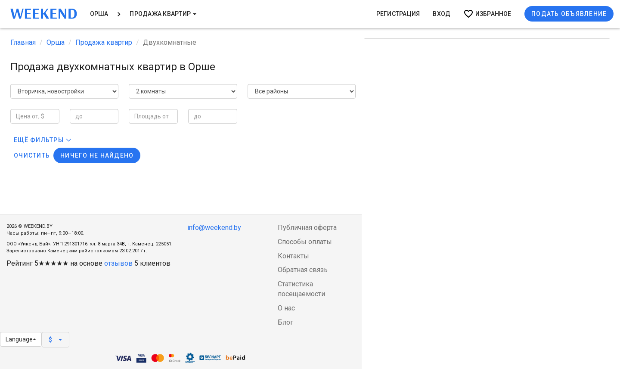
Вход (441, 13)
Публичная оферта (307, 227)
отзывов (118, 263)
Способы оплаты (305, 242)
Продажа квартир (163, 13)
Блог (285, 322)
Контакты (293, 256)
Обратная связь (303, 270)
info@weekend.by (214, 227)
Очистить (32, 155)
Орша (99, 13)
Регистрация (398, 13)
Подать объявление (569, 13)
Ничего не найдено (96, 155)
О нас (286, 308)
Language (21, 339)
